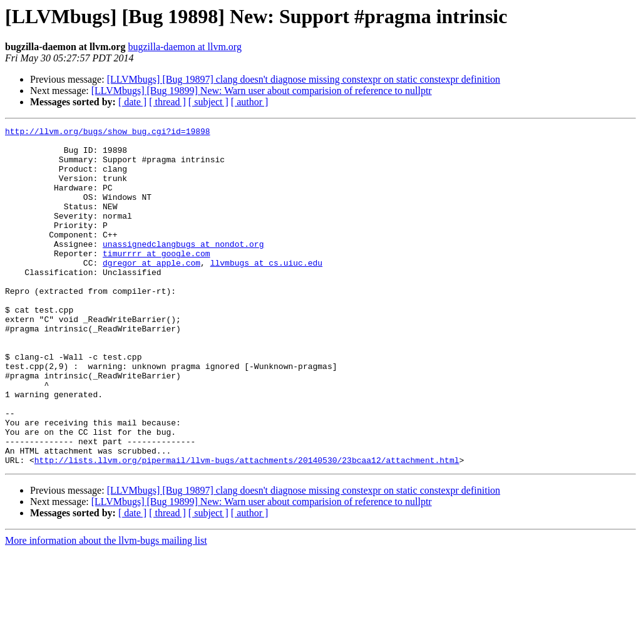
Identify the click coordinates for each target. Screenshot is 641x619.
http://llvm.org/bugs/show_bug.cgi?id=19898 (107, 132)
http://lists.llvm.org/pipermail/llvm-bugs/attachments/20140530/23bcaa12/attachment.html (246, 527)
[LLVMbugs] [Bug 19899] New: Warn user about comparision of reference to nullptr (261, 90)
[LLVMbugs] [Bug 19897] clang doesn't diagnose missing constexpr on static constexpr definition (303, 79)
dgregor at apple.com (151, 290)
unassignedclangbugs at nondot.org (183, 268)
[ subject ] (208, 101)
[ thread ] (167, 101)
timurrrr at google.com (156, 279)
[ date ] (132, 101)
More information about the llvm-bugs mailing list (106, 608)
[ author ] (250, 101)
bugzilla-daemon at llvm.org (184, 46)
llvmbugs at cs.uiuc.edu (266, 290)
